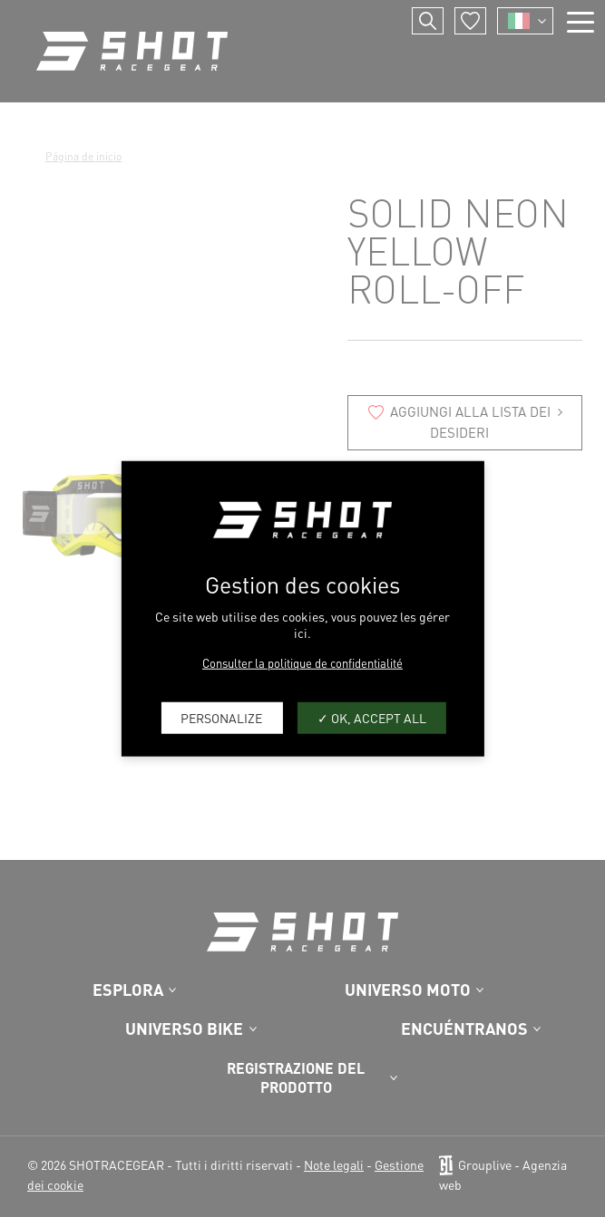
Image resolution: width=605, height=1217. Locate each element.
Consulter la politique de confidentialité (302, 662)
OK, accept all (371, 718)
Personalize (221, 718)
